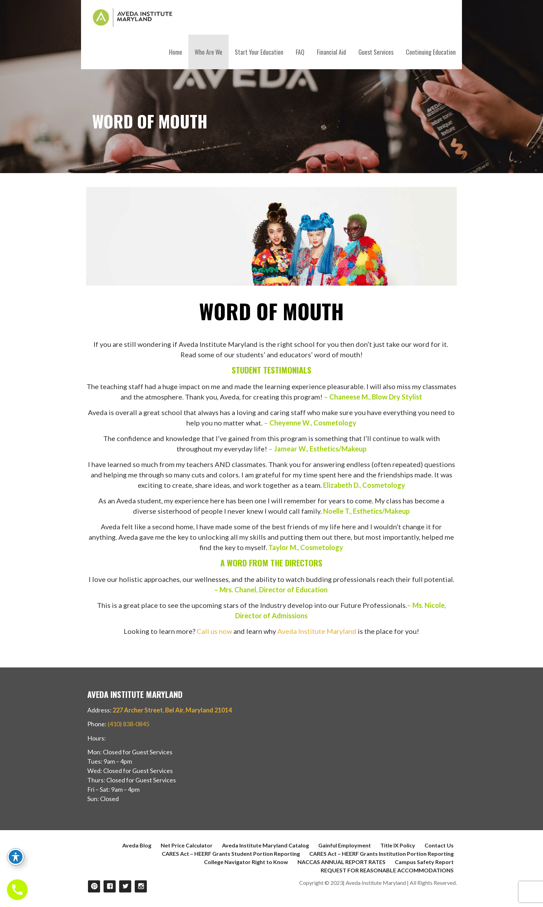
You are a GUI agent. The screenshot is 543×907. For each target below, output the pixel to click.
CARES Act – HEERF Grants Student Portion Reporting (231, 853)
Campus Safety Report (424, 862)
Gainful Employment (344, 845)
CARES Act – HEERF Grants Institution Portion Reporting (381, 853)
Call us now (214, 631)
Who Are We (208, 51)
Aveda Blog (136, 845)
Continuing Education (431, 51)
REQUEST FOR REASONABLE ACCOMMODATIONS (387, 870)
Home (175, 51)
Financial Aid (331, 51)
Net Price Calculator (187, 845)
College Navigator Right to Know (246, 862)
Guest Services (375, 51)
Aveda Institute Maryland (316, 631)
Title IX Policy (397, 845)
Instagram (141, 886)
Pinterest (94, 886)
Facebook (110, 886)
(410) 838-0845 (128, 724)
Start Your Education (259, 51)
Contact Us (439, 845)
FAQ (300, 51)
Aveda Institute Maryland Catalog (265, 845)
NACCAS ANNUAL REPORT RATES (341, 862)
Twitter (125, 886)
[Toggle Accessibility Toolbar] (15, 856)
